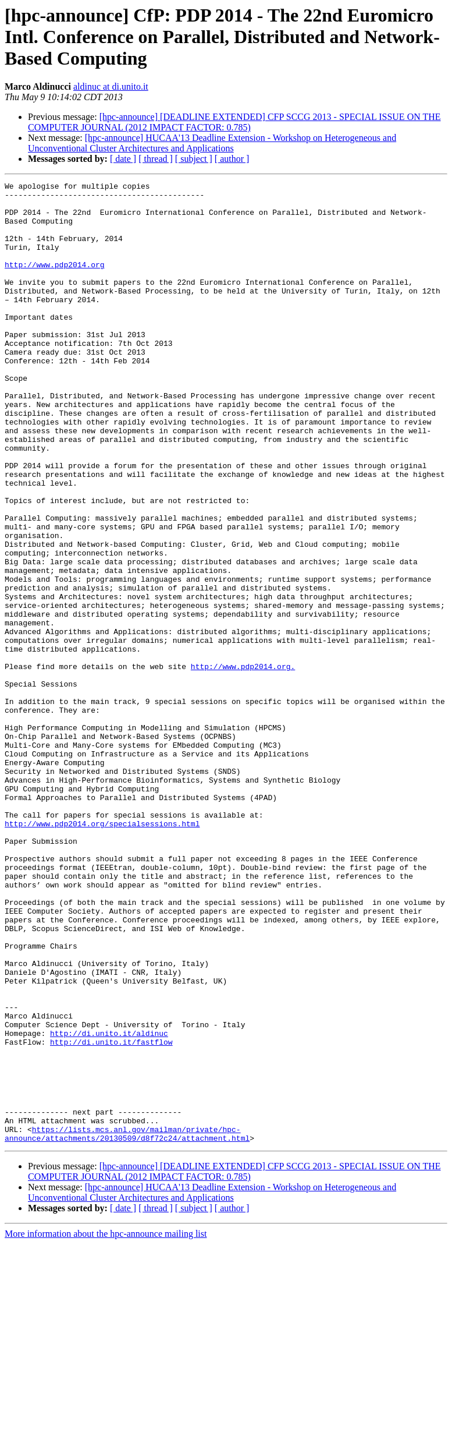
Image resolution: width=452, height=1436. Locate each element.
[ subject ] (193, 159)
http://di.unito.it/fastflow (111, 1214)
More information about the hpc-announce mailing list (106, 1426)
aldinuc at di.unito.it (110, 86)
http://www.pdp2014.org (55, 282)
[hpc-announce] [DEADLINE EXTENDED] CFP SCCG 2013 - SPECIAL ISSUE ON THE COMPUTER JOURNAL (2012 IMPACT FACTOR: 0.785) (234, 122)
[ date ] (123, 159)
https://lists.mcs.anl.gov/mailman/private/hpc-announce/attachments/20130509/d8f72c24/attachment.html (127, 1324)
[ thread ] (155, 159)
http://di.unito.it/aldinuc (109, 1204)
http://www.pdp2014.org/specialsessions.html (102, 952)
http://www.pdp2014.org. (243, 764)
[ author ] (232, 159)
